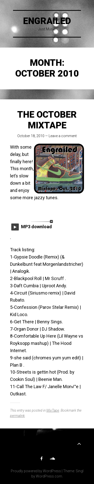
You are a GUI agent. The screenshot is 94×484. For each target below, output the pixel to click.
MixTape (52, 410)
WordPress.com (49, 476)
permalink (17, 416)
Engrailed (47, 21)
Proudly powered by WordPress (36, 471)
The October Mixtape (47, 120)
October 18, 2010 (30, 136)
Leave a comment (63, 136)
